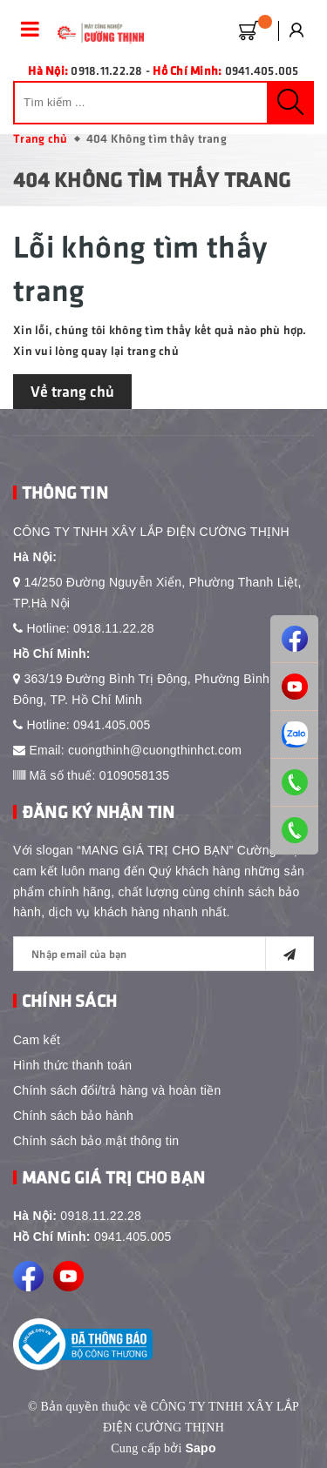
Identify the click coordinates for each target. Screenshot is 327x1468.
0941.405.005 (112, 725)
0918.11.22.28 (113, 628)
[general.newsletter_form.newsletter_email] (163, 953)
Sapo (200, 1448)
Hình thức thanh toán (72, 1065)
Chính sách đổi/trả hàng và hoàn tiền (117, 1090)
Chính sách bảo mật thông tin (96, 1141)
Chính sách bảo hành (73, 1116)
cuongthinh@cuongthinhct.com (155, 750)
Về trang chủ (72, 390)
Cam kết (36, 1040)
